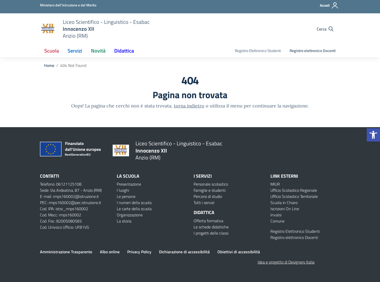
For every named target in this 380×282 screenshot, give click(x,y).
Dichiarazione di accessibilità (184, 252)
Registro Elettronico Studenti (258, 51)
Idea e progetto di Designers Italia (286, 262)
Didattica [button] (124, 51)
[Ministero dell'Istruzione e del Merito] (68, 5)
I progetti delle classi (211, 233)
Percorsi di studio (208, 196)
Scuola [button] (51, 51)
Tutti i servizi (204, 202)
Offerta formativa (208, 221)
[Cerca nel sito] (325, 29)
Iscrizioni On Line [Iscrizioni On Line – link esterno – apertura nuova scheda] (284, 209)
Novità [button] (98, 51)
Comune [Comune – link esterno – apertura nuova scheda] (277, 221)
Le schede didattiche (211, 227)
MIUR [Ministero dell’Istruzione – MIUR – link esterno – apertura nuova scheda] (275, 184)
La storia (124, 221)
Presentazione (129, 184)
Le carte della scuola (134, 209)
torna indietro (189, 106)
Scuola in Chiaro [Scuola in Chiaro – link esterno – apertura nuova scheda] (284, 202)
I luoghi (123, 190)
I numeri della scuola (134, 202)
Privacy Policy (139, 252)
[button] (373, 135)
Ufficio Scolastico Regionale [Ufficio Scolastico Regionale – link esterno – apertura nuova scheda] (293, 190)
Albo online (110, 252)
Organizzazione (130, 215)
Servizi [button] (75, 51)
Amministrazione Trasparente (66, 252)
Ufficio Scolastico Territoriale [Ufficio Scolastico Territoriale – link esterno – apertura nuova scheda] (294, 196)
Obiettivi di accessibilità (238, 252)
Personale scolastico (211, 184)
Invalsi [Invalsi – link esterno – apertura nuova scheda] (275, 215)
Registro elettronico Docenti (313, 51)
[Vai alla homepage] (48, 29)
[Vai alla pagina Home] (49, 65)
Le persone (126, 196)
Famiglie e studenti (210, 190)
